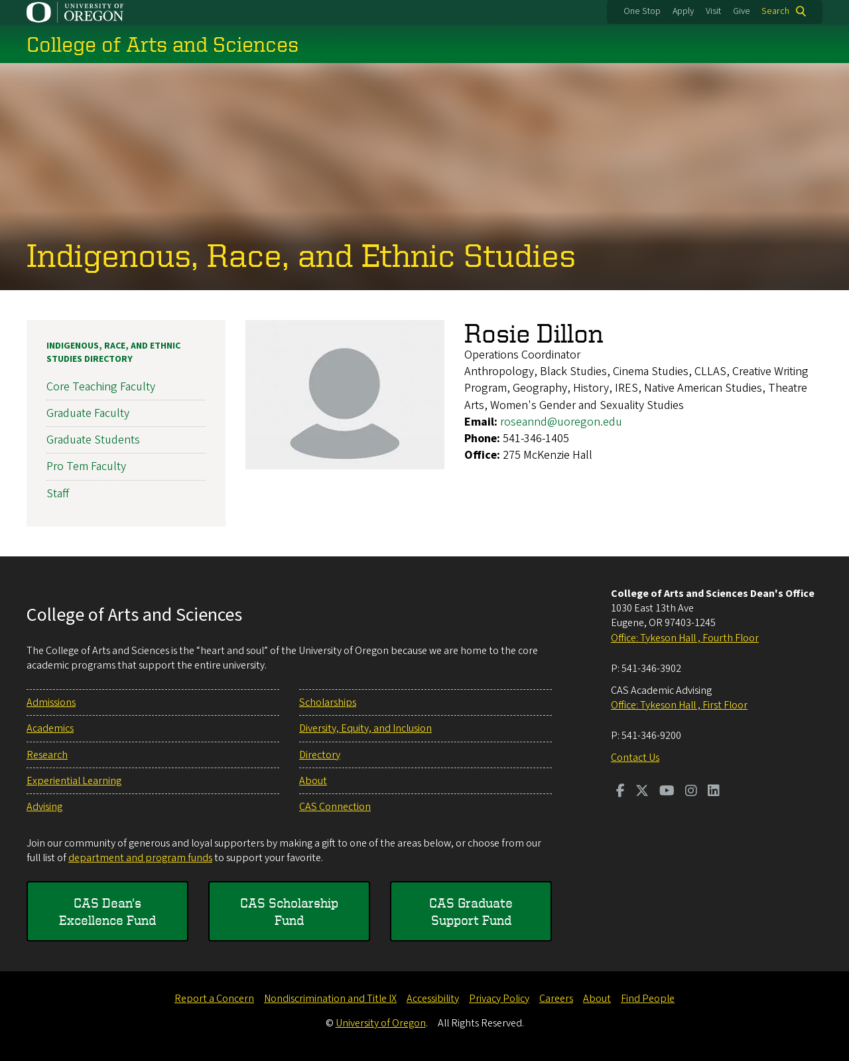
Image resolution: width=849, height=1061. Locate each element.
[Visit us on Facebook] (620, 792)
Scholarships (327, 702)
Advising (44, 806)
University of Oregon (381, 1023)
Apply (683, 11)
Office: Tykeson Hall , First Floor (679, 705)
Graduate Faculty (87, 413)
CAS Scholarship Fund (289, 911)
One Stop (642, 11)
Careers (556, 998)
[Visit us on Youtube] (667, 792)
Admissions (51, 702)
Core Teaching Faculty (100, 386)
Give (741, 11)
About (313, 781)
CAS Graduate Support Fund (471, 911)
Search (775, 11)
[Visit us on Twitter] (642, 792)
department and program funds (140, 858)
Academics (50, 728)
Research (47, 755)
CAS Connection (335, 806)
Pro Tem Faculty (86, 466)
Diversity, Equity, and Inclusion (365, 728)
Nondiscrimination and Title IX (330, 998)
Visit (713, 11)
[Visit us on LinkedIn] (713, 792)
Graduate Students (93, 440)
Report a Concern (214, 998)
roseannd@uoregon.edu (561, 422)
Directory (319, 755)
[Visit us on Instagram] (691, 792)
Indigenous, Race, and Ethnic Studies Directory (113, 352)
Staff (57, 493)
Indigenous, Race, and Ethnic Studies (301, 254)
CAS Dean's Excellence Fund (107, 911)
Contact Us (635, 757)
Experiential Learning (74, 781)
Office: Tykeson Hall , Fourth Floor (685, 638)
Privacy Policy (499, 998)
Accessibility (433, 998)
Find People (648, 998)
